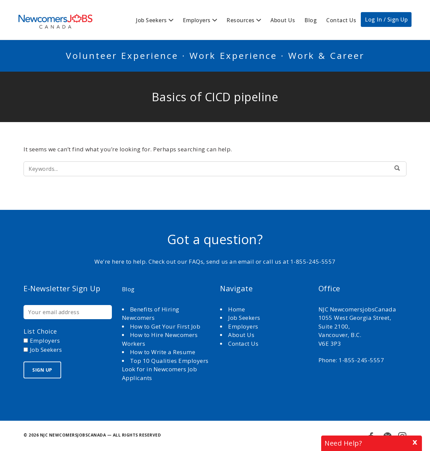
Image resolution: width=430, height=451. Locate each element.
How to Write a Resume (163, 352)
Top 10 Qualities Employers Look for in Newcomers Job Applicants (165, 369)
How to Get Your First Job (165, 326)
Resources (240, 20)
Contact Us (341, 20)
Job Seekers (151, 20)
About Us (282, 20)
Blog (310, 20)
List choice (40, 331)
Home (237, 309)
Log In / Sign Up (386, 19)
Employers (197, 20)
